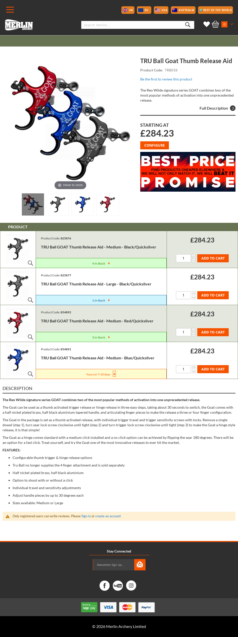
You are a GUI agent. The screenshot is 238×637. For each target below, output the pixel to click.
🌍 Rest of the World (215, 10)
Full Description (217, 108)
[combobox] (137, 25)
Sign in (86, 516)
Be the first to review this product (166, 79)
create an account (108, 516)
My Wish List (205, 24)
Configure (154, 145)
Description (17, 388)
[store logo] (19, 24)
